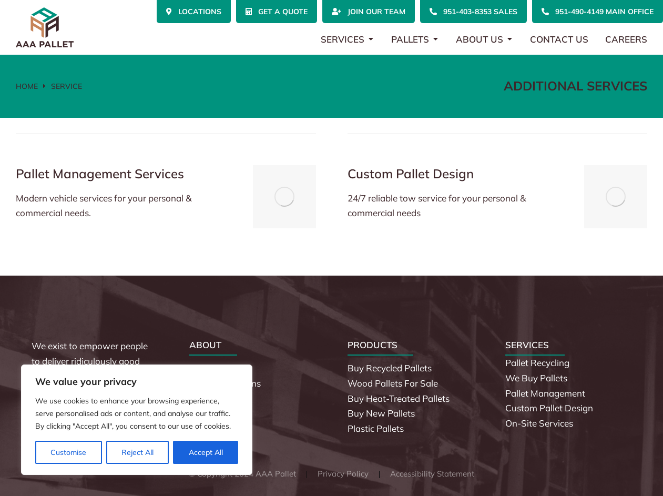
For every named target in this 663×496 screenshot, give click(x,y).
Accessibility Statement (432, 474)
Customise (68, 452)
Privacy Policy (343, 474)
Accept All (206, 452)
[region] (136, 420)
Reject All (137, 452)
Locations (193, 11)
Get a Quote (277, 11)
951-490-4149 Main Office (598, 11)
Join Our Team (368, 11)
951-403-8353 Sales (473, 11)
